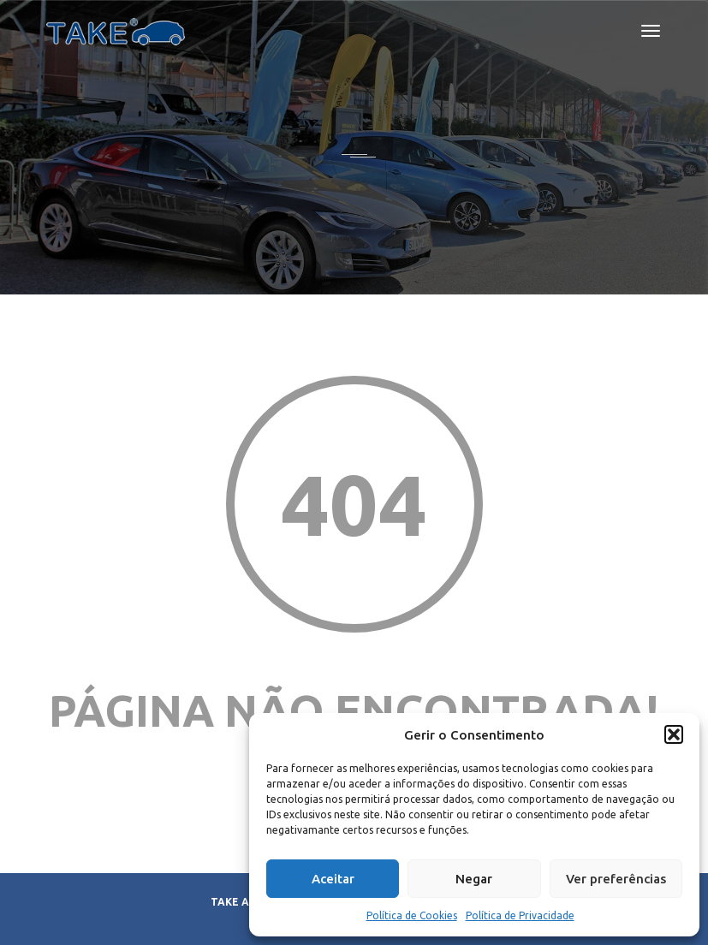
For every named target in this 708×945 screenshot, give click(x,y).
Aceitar (333, 878)
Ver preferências (616, 878)
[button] (673, 734)
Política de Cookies (411, 915)
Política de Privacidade (520, 915)
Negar (473, 878)
